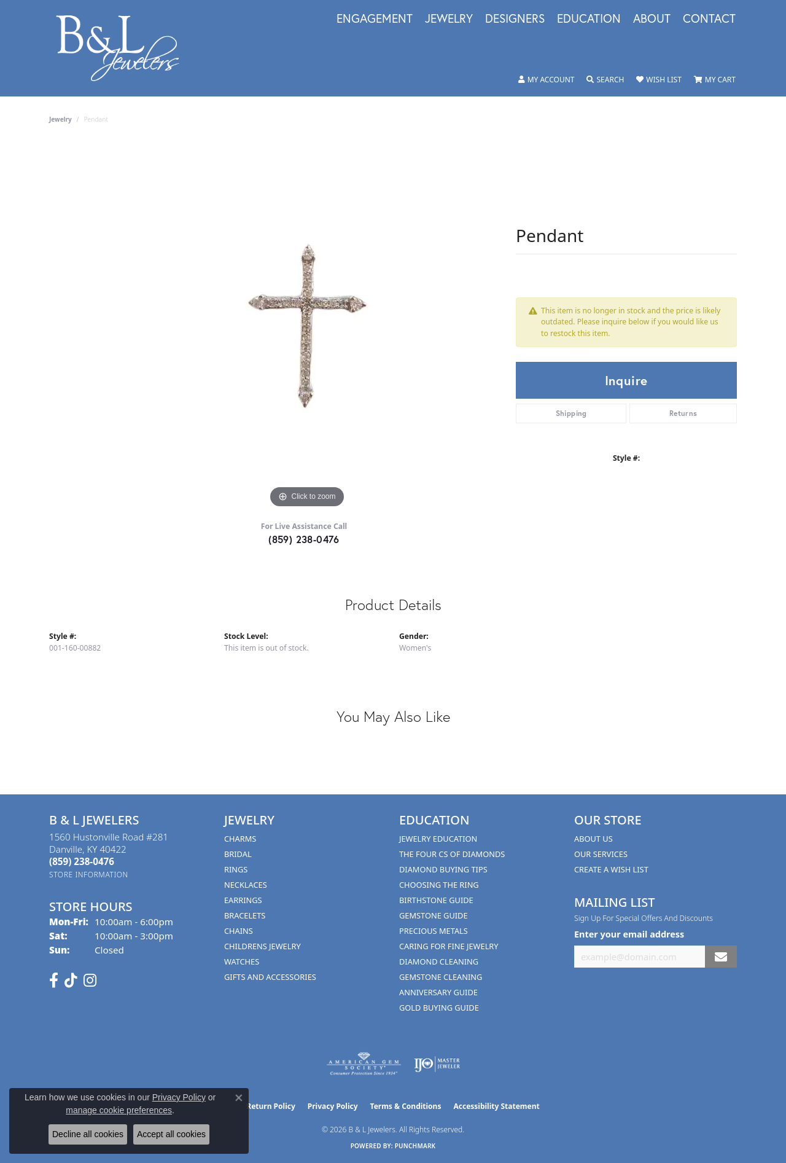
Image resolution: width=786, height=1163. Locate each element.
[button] (546, 80)
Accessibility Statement (496, 1106)
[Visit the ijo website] (437, 1064)
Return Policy (270, 1106)
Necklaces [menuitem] (245, 884)
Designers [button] (515, 19)
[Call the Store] (81, 861)
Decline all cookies (87, 1134)
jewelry (60, 119)
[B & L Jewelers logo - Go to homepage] (124, 48)
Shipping (571, 413)
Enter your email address (629, 934)
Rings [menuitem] (235, 869)
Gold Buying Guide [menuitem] (439, 1007)
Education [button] (589, 19)
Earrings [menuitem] (243, 900)
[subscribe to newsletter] (721, 957)
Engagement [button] (375, 19)
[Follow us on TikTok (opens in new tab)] (70, 980)
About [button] (652, 19)
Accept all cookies (171, 1134)
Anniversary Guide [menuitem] (438, 992)
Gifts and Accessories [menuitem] (270, 976)
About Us (593, 838)
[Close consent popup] (239, 1098)
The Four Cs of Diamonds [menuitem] (452, 854)
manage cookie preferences (119, 1110)
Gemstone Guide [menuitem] (433, 915)
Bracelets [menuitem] (244, 915)
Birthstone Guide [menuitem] (436, 900)
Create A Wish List (611, 869)
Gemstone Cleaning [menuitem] (440, 976)
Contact (709, 19)
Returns (683, 413)
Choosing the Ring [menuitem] (439, 884)
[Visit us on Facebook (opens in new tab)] (53, 980)
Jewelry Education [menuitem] (438, 838)
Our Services (601, 854)
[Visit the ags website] (364, 1064)
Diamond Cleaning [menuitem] (438, 961)
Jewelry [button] (449, 19)
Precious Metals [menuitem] (433, 930)
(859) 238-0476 (304, 539)
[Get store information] (88, 874)
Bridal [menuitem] (238, 854)
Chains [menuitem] (238, 930)
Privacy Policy (333, 1106)
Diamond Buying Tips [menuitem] (443, 869)
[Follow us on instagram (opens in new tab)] (90, 980)
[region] (307, 327)
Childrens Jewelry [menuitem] (262, 946)
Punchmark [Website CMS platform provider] (415, 1145)
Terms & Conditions (406, 1106)
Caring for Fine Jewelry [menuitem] (449, 946)
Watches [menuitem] (241, 961)
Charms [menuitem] (240, 838)
